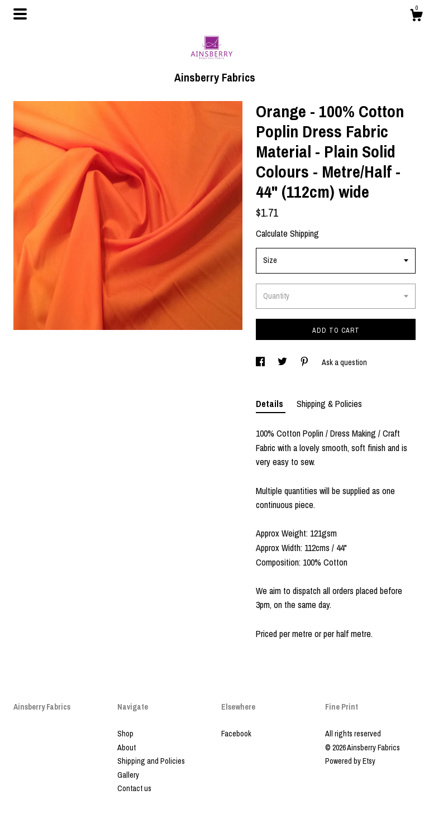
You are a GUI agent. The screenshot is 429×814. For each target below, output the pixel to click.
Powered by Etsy (350, 761)
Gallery (128, 775)
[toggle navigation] (20, 14)
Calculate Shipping (287, 233)
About (126, 748)
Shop (125, 734)
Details (270, 404)
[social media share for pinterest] (305, 362)
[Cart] (416, 16)
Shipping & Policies (329, 404)
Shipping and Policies (151, 761)
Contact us (134, 788)
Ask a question (344, 362)
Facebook (236, 734)
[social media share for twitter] (283, 362)
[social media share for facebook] (261, 362)
